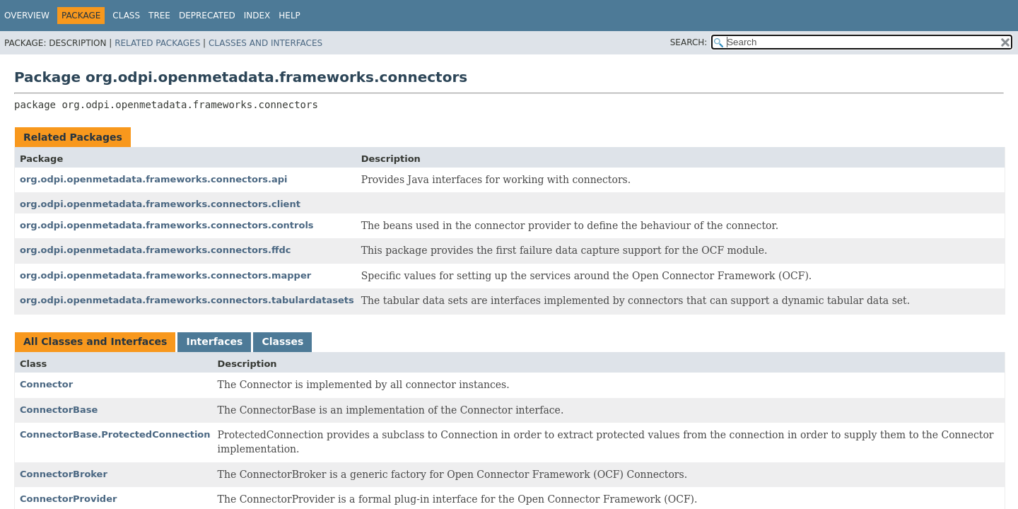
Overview (26, 16)
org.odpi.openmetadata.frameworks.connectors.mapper (165, 275)
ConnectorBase (59, 409)
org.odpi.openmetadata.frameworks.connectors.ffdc (155, 250)
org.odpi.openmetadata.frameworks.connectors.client (160, 204)
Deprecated (207, 16)
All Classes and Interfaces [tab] (95, 341)
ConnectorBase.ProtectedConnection (115, 434)
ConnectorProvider (68, 498)
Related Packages (157, 43)
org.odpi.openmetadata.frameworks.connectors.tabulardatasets (187, 300)
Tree (159, 16)
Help (289, 16)
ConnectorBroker (63, 474)
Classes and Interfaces (265, 43)
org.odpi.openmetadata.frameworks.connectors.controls (167, 225)
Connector (46, 384)
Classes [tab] (282, 341)
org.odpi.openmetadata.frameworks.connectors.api (154, 179)
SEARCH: (689, 42)
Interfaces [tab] (214, 341)
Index (257, 16)
